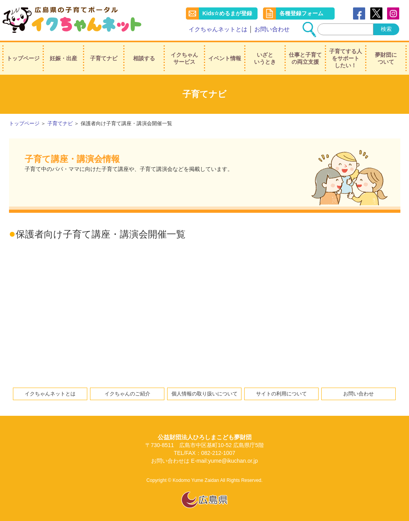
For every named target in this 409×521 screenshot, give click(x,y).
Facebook (359, 13)
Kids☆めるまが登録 (227, 13)
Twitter (376, 13)
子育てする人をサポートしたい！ (345, 58)
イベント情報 (224, 58)
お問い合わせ (272, 29)
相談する (144, 58)
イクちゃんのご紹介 (127, 394)
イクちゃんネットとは (218, 29)
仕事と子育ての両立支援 (305, 58)
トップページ (23, 58)
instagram (393, 13)
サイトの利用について (281, 394)
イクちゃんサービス (184, 58)
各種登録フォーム (301, 13)
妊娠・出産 (63, 58)
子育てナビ (103, 58)
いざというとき (265, 58)
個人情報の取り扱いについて (204, 394)
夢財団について (386, 58)
